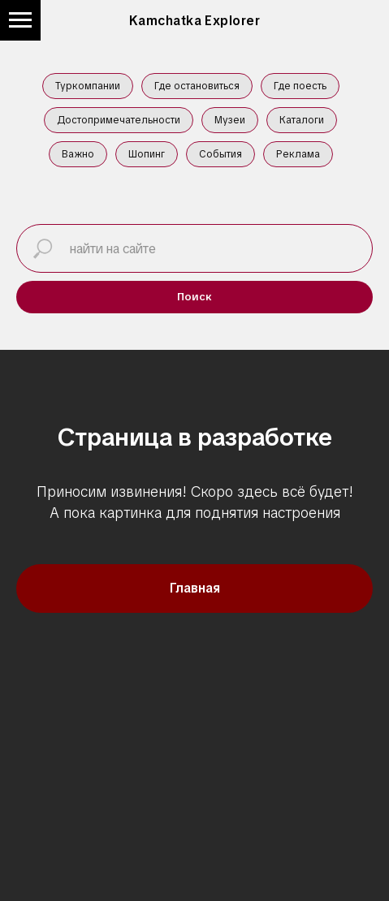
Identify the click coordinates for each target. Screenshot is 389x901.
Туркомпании (87, 86)
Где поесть (300, 86)
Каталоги (301, 120)
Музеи (229, 120)
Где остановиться (197, 86)
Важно (78, 154)
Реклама (298, 154)
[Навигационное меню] (20, 20)
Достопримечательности (118, 120)
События (220, 154)
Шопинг (146, 154)
